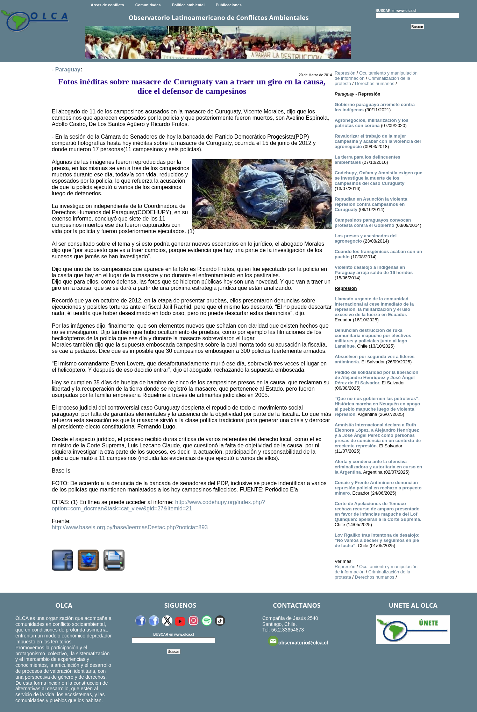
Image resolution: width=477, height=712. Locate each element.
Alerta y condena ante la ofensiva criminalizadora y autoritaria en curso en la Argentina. (378, 467)
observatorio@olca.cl (298, 641)
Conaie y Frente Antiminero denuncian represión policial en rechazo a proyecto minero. (378, 488)
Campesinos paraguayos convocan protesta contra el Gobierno (373, 222)
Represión (345, 73)
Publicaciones (229, 5)
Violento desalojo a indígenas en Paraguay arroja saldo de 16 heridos (374, 270)
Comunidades (148, 5)
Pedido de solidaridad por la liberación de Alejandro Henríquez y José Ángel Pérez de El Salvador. (376, 377)
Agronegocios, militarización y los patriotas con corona (371, 123)
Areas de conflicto (107, 5)
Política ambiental (188, 5)
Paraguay (67, 69)
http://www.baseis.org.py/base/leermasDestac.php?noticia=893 (130, 527)
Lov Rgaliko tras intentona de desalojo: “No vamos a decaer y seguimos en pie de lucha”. (377, 540)
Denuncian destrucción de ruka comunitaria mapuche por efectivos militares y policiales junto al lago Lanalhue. (373, 338)
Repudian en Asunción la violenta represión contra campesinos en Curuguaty (371, 204)
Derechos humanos (374, 83)
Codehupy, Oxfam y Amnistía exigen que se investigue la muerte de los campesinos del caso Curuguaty (378, 178)
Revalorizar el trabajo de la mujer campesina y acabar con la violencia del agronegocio (378, 141)
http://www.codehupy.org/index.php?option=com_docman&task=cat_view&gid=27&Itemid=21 (158, 505)
